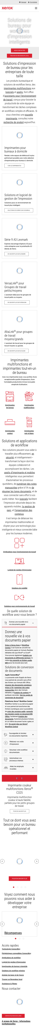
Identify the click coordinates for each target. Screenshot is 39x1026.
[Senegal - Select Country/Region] (22, 2)
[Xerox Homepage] (8, 8)
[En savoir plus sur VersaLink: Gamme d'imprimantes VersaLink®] (19, 284)
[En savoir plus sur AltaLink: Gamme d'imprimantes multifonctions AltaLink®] (19, 332)
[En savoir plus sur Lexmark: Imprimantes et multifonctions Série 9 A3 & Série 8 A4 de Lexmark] (19, 238)
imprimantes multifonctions (17, 88)
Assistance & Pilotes (9, 984)
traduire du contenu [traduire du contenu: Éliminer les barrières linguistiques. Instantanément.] (21, 693)
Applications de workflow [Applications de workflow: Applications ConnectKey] (11, 958)
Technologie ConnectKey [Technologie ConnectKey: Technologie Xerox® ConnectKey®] (11, 949)
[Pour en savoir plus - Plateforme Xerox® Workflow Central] (19, 878)
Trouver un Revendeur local (12, 979)
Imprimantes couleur (10, 432)
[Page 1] (14, 887)
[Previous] (2, 861)
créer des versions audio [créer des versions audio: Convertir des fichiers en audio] (16, 711)
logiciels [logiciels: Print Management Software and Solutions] (9, 92)
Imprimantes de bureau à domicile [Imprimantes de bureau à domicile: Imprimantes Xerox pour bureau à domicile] (14, 966)
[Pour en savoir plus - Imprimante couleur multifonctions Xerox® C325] (19, 795)
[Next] (36, 861)
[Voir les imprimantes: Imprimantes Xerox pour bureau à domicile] (19, 148)
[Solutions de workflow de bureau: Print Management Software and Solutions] (19, 194)
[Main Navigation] (36, 8)
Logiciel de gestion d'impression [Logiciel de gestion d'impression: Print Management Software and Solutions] (19, 570)
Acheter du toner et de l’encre (13, 975)
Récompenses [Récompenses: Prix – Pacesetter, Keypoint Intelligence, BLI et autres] (13, 933)
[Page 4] (25, 887)
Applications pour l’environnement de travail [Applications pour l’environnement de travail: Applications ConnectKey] (19, 552)
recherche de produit (14, 122)
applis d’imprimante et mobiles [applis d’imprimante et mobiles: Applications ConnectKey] (19, 472)
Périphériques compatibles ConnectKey (16, 953)
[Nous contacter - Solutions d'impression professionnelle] (19, 50)
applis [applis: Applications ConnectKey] (20, 92)
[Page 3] (21, 887)
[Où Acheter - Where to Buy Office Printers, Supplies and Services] (32, 2)
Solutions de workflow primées (13, 971)
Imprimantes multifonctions (29, 406)
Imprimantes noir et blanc (29, 432)
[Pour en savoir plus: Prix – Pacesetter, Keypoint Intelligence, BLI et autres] (19, 923)
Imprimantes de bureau (10, 406)
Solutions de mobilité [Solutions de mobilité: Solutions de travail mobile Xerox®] (19, 588)
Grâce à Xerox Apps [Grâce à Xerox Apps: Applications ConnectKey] (12, 645)
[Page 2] (18, 887)
